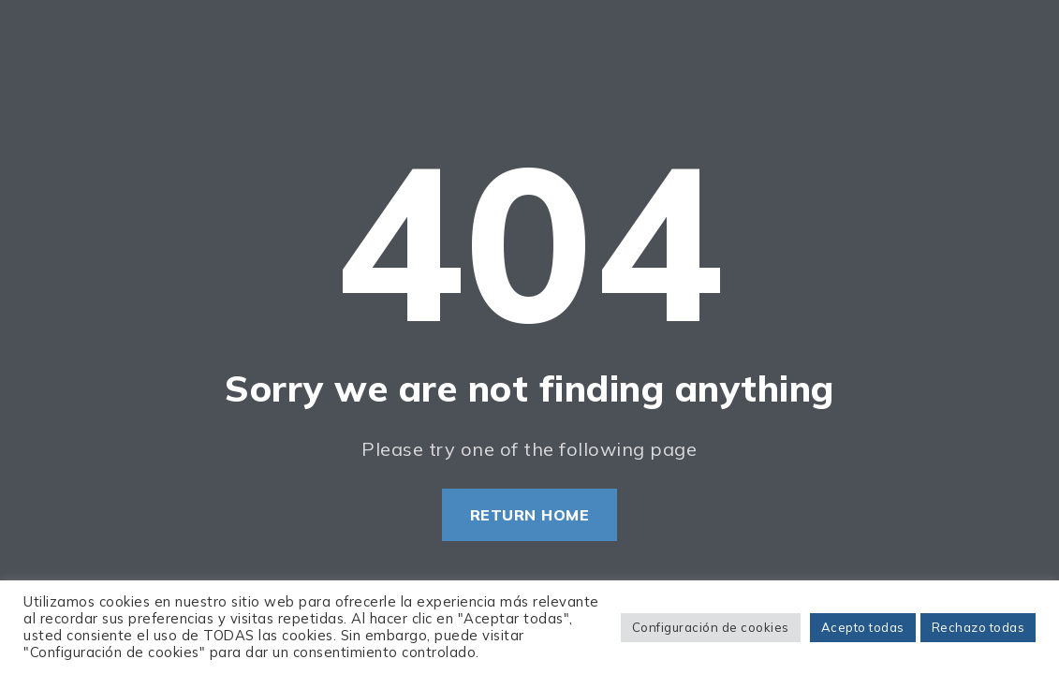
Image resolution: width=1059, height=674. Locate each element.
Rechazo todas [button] (978, 627)
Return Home (530, 515)
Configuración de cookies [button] (710, 627)
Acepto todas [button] (863, 627)
